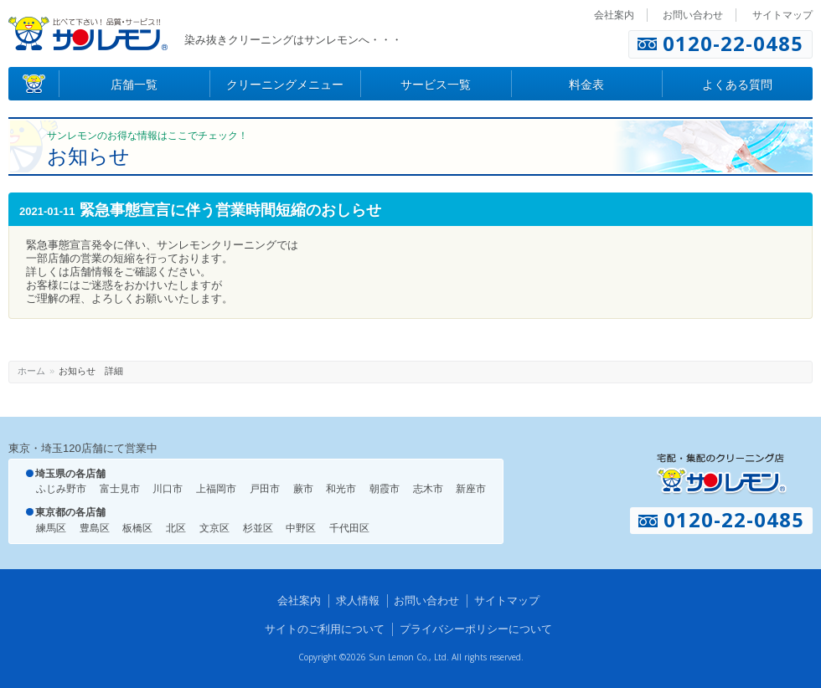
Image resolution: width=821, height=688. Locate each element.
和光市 (341, 489)
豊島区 (95, 528)
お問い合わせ (693, 15)
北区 (176, 528)
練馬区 (51, 528)
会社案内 (614, 15)
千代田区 (349, 528)
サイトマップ (782, 15)
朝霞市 (384, 489)
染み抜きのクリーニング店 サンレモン (88, 33)
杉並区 (258, 528)
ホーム (31, 371)
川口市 (167, 489)
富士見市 (120, 489)
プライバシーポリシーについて (476, 629)
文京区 (214, 528)
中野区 (301, 528)
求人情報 (358, 600)
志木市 (428, 489)
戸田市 (265, 489)
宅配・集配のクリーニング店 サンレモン (721, 474)
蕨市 (303, 489)
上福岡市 (216, 489)
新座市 (471, 489)
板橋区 (137, 528)
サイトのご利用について (325, 629)
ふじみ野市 (61, 489)
